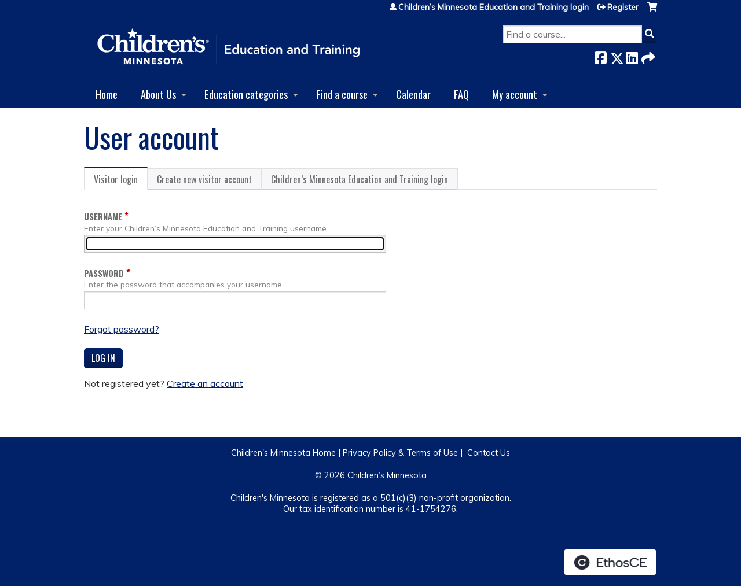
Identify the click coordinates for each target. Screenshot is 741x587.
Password (104, 273)
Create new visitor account (204, 179)
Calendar (413, 94)
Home (107, 94)
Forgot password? (121, 329)
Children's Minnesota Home (283, 453)
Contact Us (488, 453)
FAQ (461, 94)
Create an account (205, 383)
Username (103, 217)
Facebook (600, 55)
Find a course (342, 94)
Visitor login (121, 181)
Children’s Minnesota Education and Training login (493, 7)
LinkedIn (631, 55)
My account (514, 94)
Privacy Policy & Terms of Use (400, 453)
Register (623, 7)
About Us (158, 94)
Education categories (246, 94)
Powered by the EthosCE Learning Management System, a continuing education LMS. (610, 562)
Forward (647, 55)
